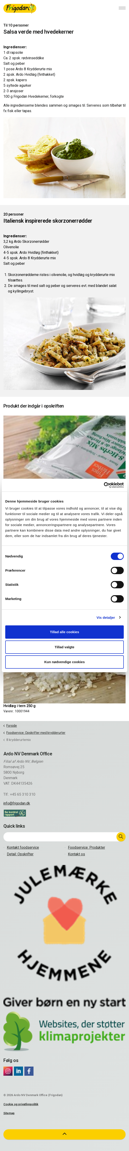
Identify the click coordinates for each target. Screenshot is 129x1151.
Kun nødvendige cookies (64, 662)
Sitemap (9, 1113)
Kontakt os (76, 854)
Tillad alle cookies (64, 632)
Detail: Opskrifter (20, 854)
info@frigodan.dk (16, 803)
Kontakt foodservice (23, 847)
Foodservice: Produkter (86, 847)
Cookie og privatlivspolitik (20, 1104)
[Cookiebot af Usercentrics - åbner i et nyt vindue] (104, 485)
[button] (121, 836)
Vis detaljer (106, 617)
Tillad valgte (64, 647)
